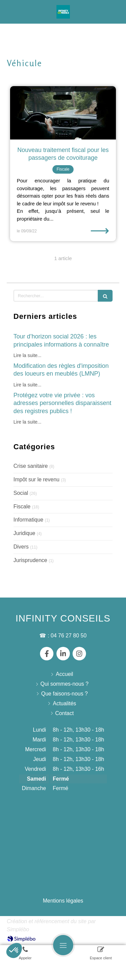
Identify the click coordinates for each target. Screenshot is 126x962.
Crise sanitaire (30, 466)
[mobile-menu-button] (63, 945)
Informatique (28, 520)
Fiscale (22, 506)
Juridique (24, 533)
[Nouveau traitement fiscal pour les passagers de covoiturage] (63, 113)
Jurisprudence (30, 560)
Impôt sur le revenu (36, 479)
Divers (21, 547)
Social (20, 493)
